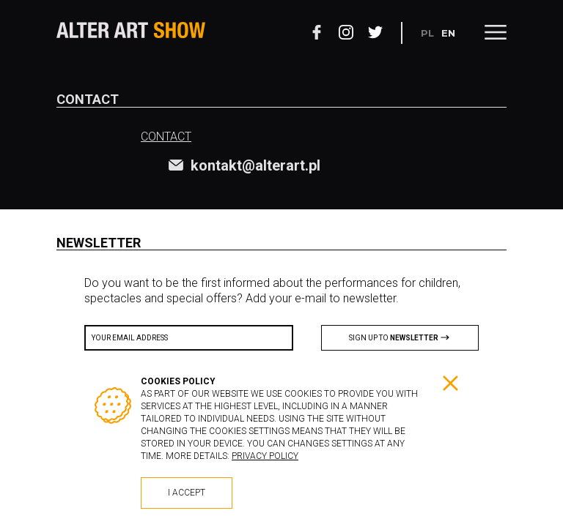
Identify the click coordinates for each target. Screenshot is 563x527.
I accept (186, 492)
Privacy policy (265, 456)
